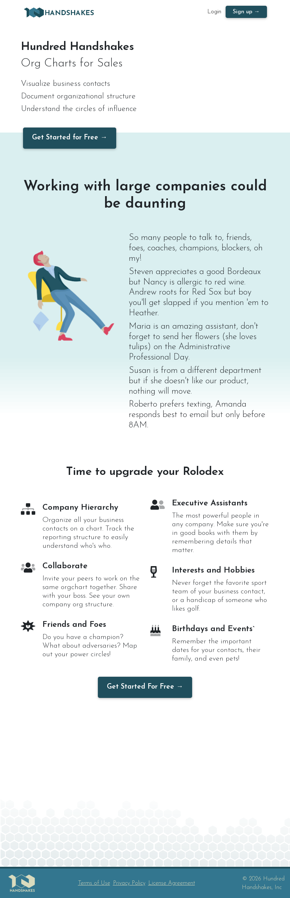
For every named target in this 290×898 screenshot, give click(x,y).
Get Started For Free (140, 687)
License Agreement (171, 883)
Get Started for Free (65, 137)
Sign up (242, 13)
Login (214, 13)
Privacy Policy (129, 883)
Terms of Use (94, 883)
